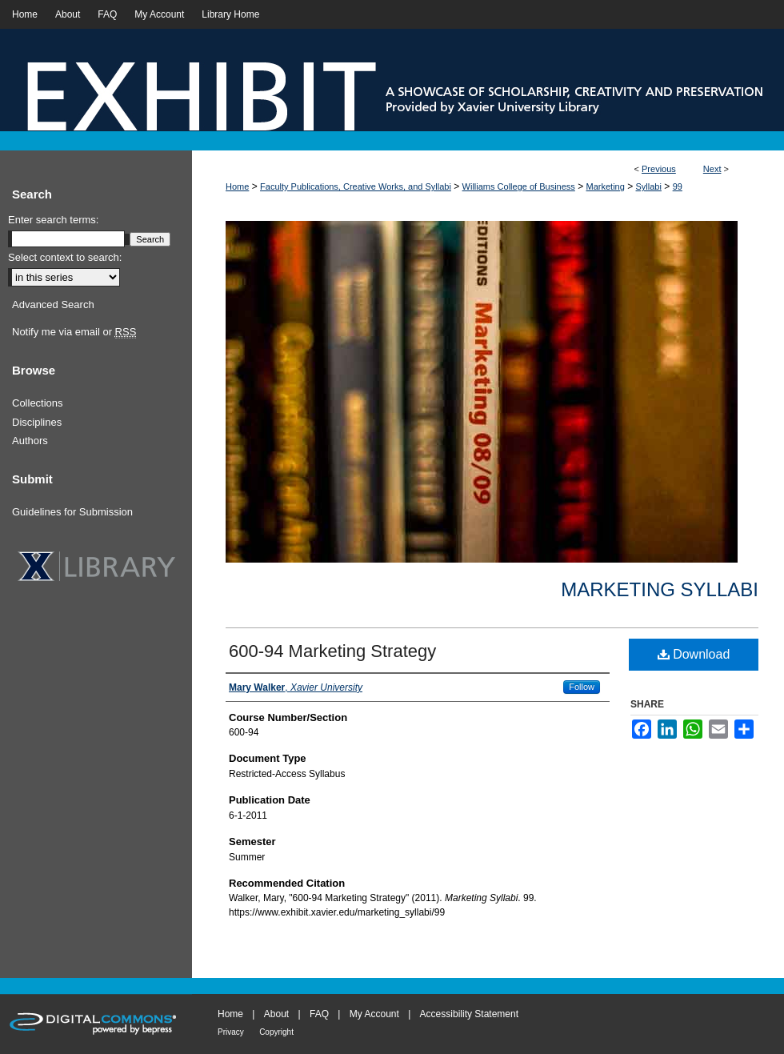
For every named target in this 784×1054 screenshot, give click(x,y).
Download (694, 654)
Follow (581, 686)
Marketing (605, 186)
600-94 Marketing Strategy (332, 651)
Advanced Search (53, 305)
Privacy (231, 1032)
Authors (30, 441)
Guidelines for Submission (72, 512)
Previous (659, 169)
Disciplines (37, 422)
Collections (37, 403)
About (276, 1014)
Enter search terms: (53, 220)
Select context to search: (65, 257)
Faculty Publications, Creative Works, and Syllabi (355, 186)
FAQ (319, 1014)
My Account (374, 1014)
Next (712, 169)
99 (677, 186)
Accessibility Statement (469, 1014)
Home (237, 186)
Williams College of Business (518, 186)
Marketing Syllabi (659, 589)
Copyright (276, 1032)
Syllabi (649, 186)
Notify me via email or (74, 332)
